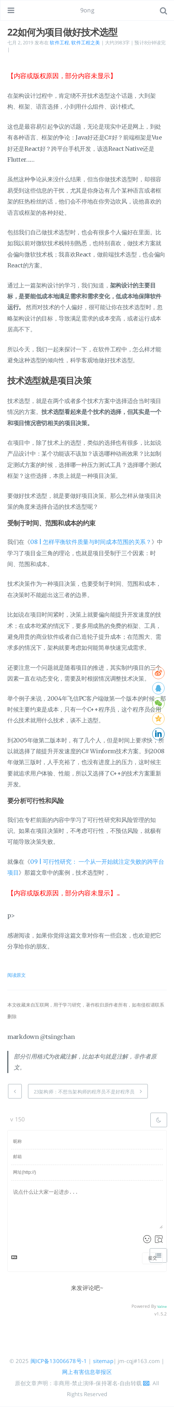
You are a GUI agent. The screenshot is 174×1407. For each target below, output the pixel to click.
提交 (152, 1258)
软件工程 (59, 42)
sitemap (103, 1360)
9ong (87, 10)
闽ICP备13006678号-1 (59, 1360)
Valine (162, 1306)
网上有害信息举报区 (87, 1371)
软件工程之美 (85, 42)
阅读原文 (16, 975)
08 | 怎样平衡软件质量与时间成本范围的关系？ (90, 541)
